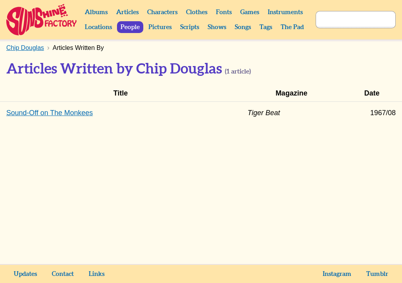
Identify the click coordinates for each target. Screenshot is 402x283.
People (130, 27)
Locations (98, 27)
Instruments (285, 12)
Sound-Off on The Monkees (49, 113)
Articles (127, 12)
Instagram (337, 274)
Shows (217, 27)
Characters (162, 12)
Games (249, 12)
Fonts (224, 12)
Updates (25, 274)
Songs (243, 27)
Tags (265, 27)
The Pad (292, 27)
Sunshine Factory (41, 19)
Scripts (189, 27)
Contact (63, 274)
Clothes (196, 12)
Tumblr (377, 274)
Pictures (160, 27)
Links (96, 274)
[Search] (347, 19)
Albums (96, 12)
